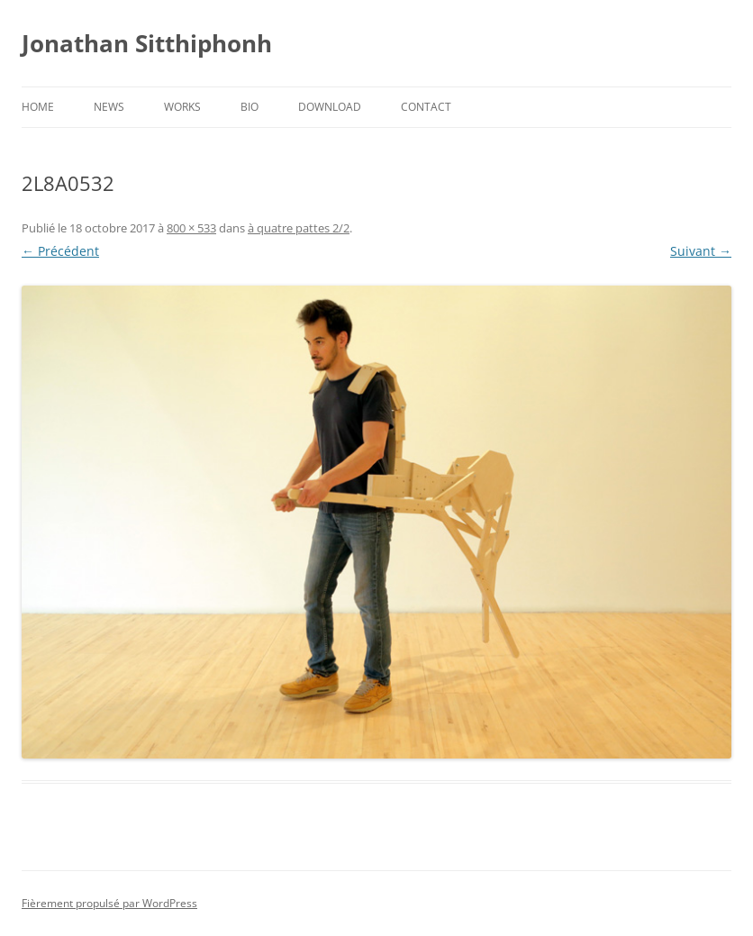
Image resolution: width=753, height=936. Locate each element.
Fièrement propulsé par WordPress (109, 903)
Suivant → (700, 250)
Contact (426, 106)
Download (329, 106)
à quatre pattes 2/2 (298, 228)
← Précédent (60, 250)
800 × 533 (191, 228)
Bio (249, 106)
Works (182, 106)
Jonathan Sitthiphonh (147, 43)
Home (38, 106)
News (109, 106)
